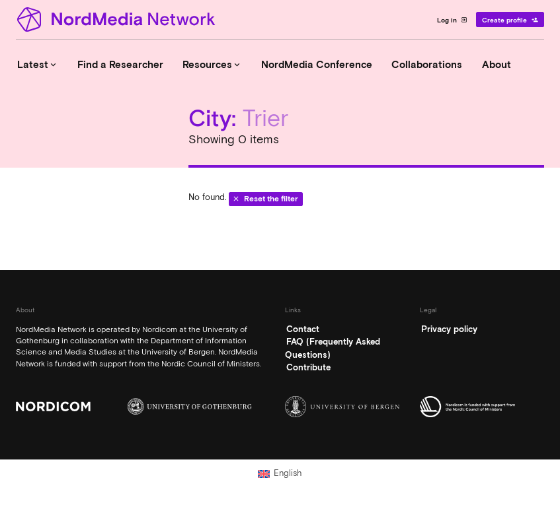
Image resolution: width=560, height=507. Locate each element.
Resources (212, 65)
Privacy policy (449, 329)
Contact (302, 329)
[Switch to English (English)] (279, 473)
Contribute (308, 367)
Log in (452, 20)
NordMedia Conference (316, 65)
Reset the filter (265, 198)
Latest (37, 65)
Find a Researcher (120, 65)
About (496, 65)
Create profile (510, 20)
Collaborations (426, 65)
